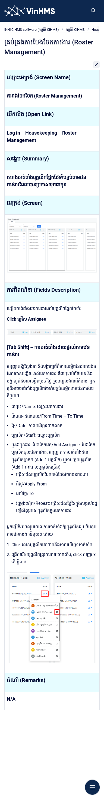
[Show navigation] (92, 787)
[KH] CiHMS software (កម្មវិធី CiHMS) (31, 30)
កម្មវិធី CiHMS (75, 30)
